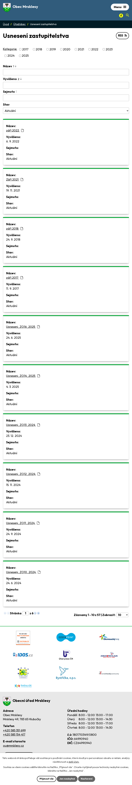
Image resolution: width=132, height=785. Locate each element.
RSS (122, 36)
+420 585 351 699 (14, 730)
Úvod (6, 24)
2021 (81, 49)
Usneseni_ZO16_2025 (23, 327)
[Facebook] (121, 16)
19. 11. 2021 (13, 190)
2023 (109, 49)
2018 (39, 49)
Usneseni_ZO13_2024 (23, 425)
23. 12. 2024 (14, 436)
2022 (94, 49)
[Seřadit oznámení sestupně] (16, 66)
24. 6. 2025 (13, 338)
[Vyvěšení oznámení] (66, 85)
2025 (25, 56)
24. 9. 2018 (13, 239)
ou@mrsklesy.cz (13, 745)
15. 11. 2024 (13, 485)
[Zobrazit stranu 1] (25, 613)
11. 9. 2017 (12, 288)
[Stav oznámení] (66, 111)
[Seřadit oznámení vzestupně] (16, 65)
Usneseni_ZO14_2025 (23, 376)
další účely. (73, 761)
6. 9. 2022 (12, 141)
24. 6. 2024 (13, 583)
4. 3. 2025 (12, 387)
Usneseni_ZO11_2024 (22, 523)
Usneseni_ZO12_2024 (23, 474)
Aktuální (11, 159)
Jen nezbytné (67, 778)
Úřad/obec (19, 24)
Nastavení (86, 778)
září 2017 (14, 278)
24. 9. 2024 (13, 534)
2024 (11, 56)
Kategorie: (10, 49)
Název (8, 66)
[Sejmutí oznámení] (66, 98)
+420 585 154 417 (14, 734)
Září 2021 (14, 179)
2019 (52, 49)
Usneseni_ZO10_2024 (23, 572)
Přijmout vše (47, 778)
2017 (25, 49)
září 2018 (14, 228)
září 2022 (15, 130)
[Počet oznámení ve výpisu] (122, 615)
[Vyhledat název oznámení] (66, 72)
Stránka (16, 613)
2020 (66, 49)
